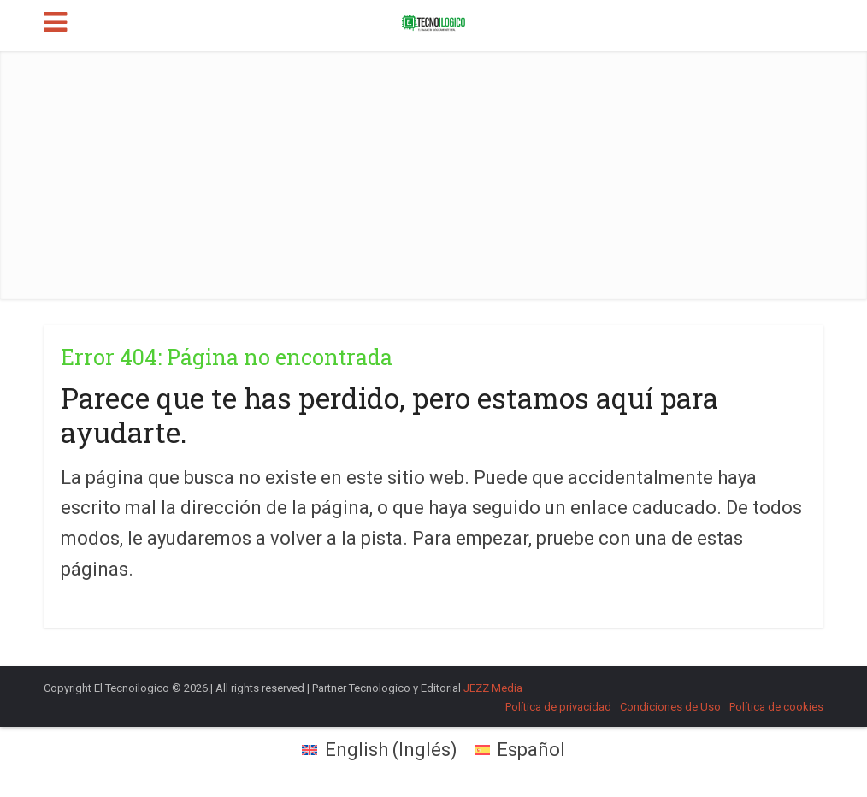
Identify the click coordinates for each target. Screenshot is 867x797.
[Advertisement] (434, 171)
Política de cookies (776, 706)
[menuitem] (379, 750)
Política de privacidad (558, 706)
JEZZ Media (492, 688)
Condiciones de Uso (670, 706)
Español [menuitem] (531, 749)
